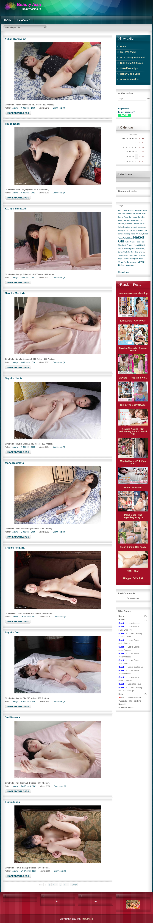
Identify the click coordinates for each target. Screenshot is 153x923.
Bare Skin (121, 214)
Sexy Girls (134, 252)
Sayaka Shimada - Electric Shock (133, 349)
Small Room (133, 255)
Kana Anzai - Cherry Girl (133, 320)
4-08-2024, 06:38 (28, 447)
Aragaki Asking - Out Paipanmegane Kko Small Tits (133, 431)
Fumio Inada (12, 802)
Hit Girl (142, 224)
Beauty (138, 214)
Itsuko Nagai (12, 123)
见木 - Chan (133, 571)
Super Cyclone (123, 259)
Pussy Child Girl (139, 245)
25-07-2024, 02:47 (28, 617)
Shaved (141, 252)
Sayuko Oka (12, 632)
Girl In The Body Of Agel (133, 405)
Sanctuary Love (129, 249)
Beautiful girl (130, 214)
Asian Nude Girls (141, 210)
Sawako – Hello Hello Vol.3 (133, 377)
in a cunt (134, 227)
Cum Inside (133, 217)
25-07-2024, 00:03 (28, 701)
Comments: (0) (59, 108)
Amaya (15, 108)
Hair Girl (136, 224)
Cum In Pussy (123, 217)
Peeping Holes (135, 242)
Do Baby (141, 217)
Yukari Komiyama (15, 39)
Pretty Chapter (127, 245)
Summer (142, 255)
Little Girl (132, 230)
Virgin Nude (123, 262)
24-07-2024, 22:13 (28, 871)
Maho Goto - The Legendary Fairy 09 (133, 516)
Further (74, 885)
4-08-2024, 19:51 (28, 193)
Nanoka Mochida (15, 293)
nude (127, 242)
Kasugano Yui (123, 230)
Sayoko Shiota (14, 378)
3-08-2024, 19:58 (28, 532)
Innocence (141, 227)
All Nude (131, 210)
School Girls (140, 249)
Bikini (143, 214)
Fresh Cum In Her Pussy (133, 547)
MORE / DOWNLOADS (18, 113)
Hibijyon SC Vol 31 (133, 578)
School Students (124, 252)
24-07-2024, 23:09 (28, 786)
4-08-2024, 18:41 (28, 277)
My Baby (139, 234)
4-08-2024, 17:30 (28, 362)
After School (122, 210)
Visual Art (133, 262)
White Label (130, 266)
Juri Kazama (12, 717)
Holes (120, 227)
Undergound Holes (136, 259)
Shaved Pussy (123, 255)
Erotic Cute (122, 220)
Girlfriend (128, 224)
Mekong (127, 234)
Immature (126, 227)
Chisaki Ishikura (15, 547)
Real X (120, 249)
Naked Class (127, 238)
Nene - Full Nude (133, 487)
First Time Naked (133, 220)
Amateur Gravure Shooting (133, 293)
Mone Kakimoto (14, 462)
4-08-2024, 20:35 (28, 108)
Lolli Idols (139, 230)
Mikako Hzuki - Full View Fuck (133, 462)
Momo (133, 234)
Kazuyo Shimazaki (16, 208)
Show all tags (123, 272)
